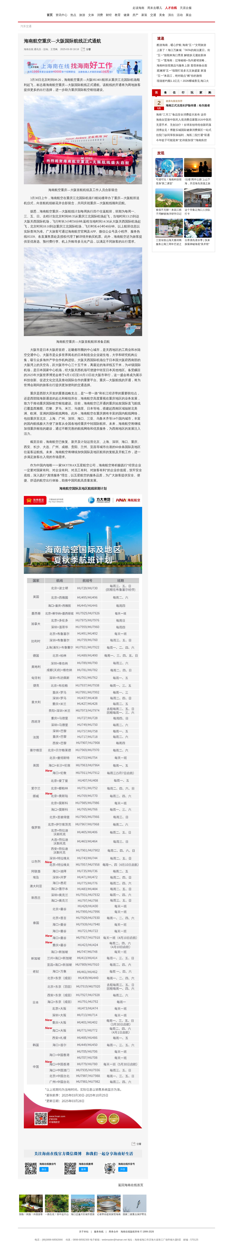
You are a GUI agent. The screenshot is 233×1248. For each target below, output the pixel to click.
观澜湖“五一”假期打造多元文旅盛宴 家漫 (181, 70)
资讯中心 (61, 15)
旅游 (82, 15)
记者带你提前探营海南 (109, 1214)
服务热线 (98, 1231)
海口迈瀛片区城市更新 (83, 1214)
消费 (100, 15)
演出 (171, 15)
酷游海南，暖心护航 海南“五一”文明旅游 (181, 45)
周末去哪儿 (154, 7)
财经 (109, 15)
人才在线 (171, 7)
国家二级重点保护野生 (134, 1214)
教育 (118, 15)
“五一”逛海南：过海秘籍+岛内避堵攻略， (182, 60)
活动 (180, 15)
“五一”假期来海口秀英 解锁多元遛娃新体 (181, 55)
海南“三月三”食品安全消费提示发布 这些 (181, 114)
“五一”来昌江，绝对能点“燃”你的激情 (179, 75)
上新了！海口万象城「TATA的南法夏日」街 (183, 50)
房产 (135, 15)
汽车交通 (26, 26)
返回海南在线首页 (130, 1185)
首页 (50, 15)
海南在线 (28, 49)
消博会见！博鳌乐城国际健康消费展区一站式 (183, 130)
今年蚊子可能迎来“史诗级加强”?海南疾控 (181, 140)
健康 (127, 15)
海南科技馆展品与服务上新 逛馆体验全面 (182, 65)
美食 (162, 15)
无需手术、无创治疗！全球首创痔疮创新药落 (183, 124)
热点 (73, 15)
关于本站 (84, 1231)
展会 (189, 15)
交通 (153, 15)
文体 (91, 15)
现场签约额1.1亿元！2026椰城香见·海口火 (183, 80)
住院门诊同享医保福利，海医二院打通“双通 (183, 135)
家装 (144, 15)
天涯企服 (186, 7)
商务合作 (113, 1231)
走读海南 (138, 7)
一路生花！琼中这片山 (57, 1214)
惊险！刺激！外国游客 (31, 1214)
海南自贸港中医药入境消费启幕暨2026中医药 (183, 119)
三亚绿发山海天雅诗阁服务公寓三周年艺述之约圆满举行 (169, 244)
